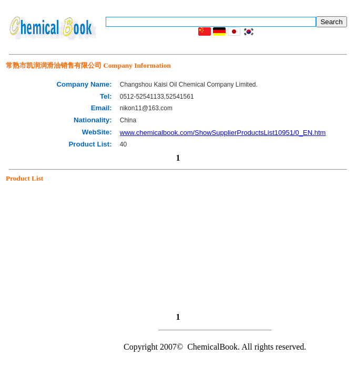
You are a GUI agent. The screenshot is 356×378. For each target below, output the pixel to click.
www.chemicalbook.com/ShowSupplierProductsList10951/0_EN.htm (223, 132)
